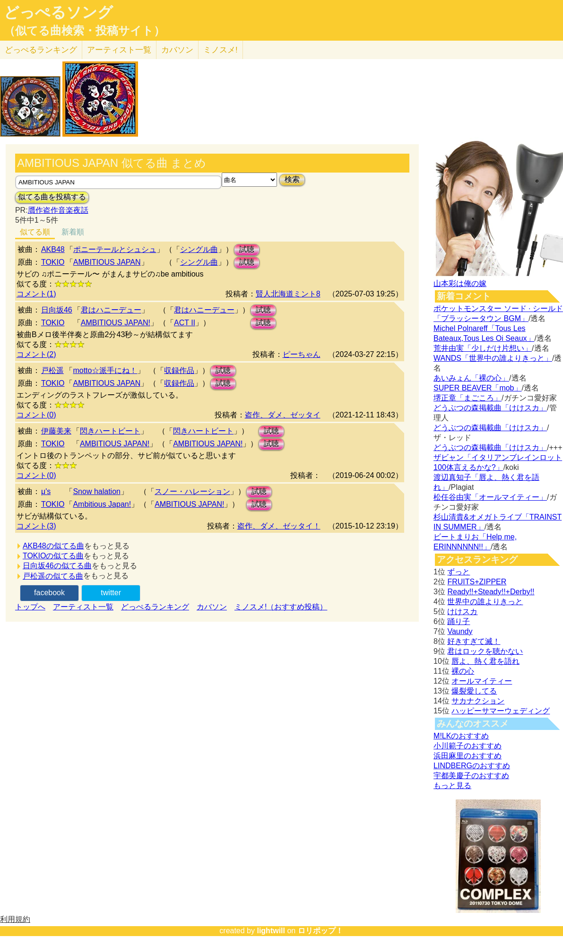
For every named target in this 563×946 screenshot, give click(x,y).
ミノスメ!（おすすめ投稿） (280, 607)
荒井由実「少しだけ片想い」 (482, 348)
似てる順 (35, 232)
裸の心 (462, 671)
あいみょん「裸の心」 (471, 378)
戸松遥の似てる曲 (53, 576)
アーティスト (119, 49)
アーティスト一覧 (83, 607)
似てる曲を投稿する (52, 197)
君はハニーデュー (111, 310)
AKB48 (53, 249)
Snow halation (97, 491)
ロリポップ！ (320, 931)
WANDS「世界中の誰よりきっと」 (492, 358)
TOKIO (53, 262)
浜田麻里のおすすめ (467, 756)
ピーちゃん (301, 354)
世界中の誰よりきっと (485, 602)
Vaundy (459, 631)
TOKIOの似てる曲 (53, 556)
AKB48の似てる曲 (53, 546)
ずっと (458, 572)
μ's (46, 491)
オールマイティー (481, 681)
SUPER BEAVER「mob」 (477, 388)
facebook (49, 593)
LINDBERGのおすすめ (471, 766)
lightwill (271, 931)
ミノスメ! (220, 49)
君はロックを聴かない (485, 651)
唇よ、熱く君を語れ (485, 661)
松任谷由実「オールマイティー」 (490, 497)
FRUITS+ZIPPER (476, 582)
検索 (292, 179)
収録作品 (179, 370)
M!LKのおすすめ (461, 736)
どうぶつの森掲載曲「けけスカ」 (490, 408)
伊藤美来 (56, 431)
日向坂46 (56, 310)
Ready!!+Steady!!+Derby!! (490, 592)
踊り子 (458, 621)
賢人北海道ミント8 (288, 294)
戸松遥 (52, 370)
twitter (111, 593)
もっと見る (452, 785)
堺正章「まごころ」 (467, 398)
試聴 (246, 249)
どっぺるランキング (155, 607)
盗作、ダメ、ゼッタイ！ (278, 526)
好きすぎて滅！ (473, 641)
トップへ (30, 607)
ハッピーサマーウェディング (500, 711)
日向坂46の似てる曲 (57, 566)
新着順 (72, 232)
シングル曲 (199, 249)
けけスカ (462, 612)
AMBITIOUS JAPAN (107, 262)
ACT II (184, 323)
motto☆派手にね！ (105, 370)
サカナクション (477, 701)
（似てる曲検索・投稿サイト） (84, 31)
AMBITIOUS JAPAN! (115, 323)
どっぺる (41, 49)
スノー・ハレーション (192, 491)
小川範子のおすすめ (467, 746)
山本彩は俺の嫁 (459, 283)
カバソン (177, 49)
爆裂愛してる (474, 691)
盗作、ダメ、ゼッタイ (282, 415)
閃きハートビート (110, 431)
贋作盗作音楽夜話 (58, 210)
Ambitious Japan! (102, 504)
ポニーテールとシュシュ (114, 249)
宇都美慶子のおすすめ (471, 776)
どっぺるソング (58, 12)
